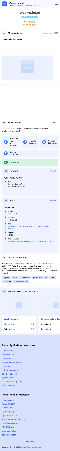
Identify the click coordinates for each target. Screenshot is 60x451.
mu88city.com (8, 404)
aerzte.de (6, 366)
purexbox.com (8, 385)
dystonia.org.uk (9, 377)
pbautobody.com (9, 374)
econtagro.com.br (10, 435)
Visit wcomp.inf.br (29, 16)
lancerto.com (8, 350)
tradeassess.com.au (11, 423)
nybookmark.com (10, 370)
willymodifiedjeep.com (12, 381)
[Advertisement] (30, 48)
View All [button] (55, 122)
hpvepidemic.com (10, 415)
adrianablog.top (9, 431)
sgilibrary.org (8, 411)
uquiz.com (6, 358)
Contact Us (30, 441)
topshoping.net (11, 319)
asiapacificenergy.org (11, 362)
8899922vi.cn (8, 427)
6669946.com (8, 354)
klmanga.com (8, 400)
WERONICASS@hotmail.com (19, 241)
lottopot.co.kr (8, 407)
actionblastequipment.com (14, 419)
